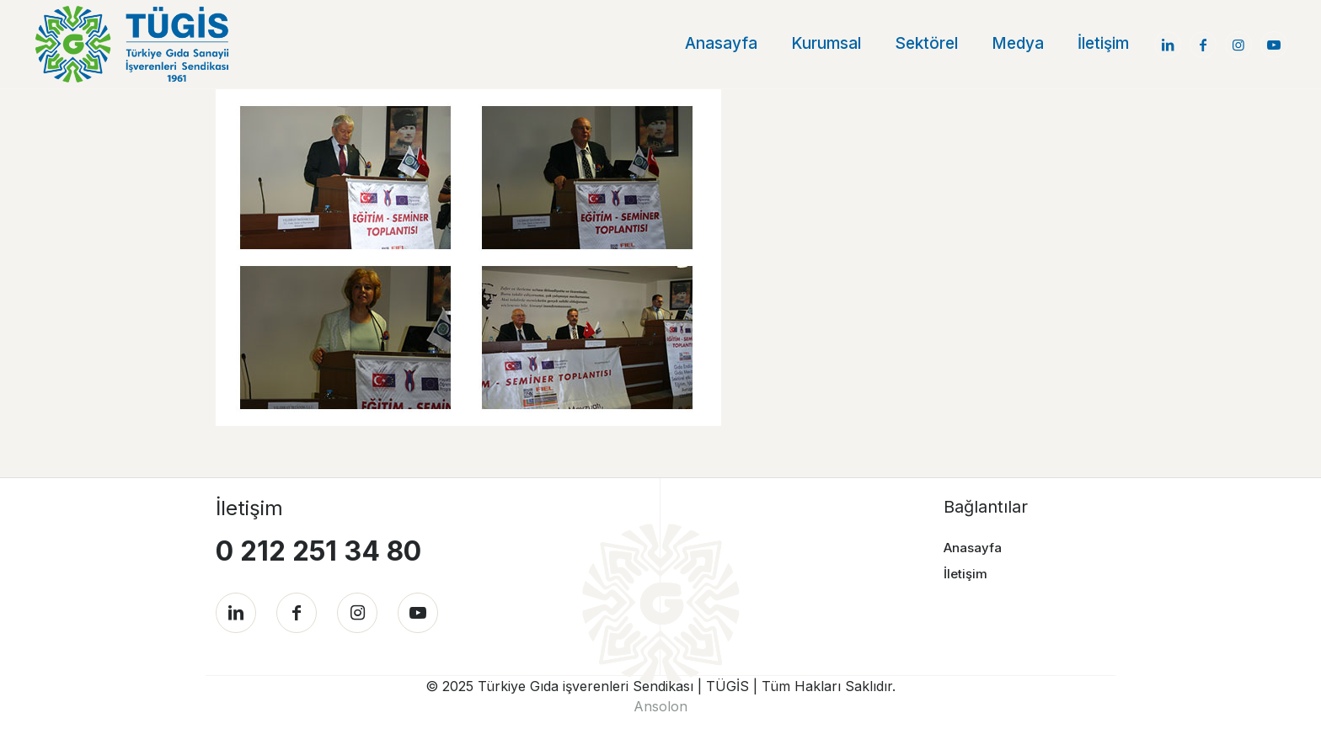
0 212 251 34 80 (318, 551)
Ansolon (660, 706)
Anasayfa (973, 548)
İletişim (965, 574)
